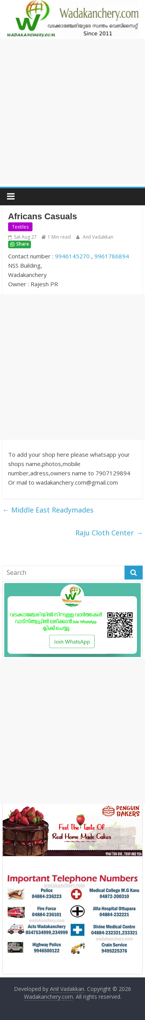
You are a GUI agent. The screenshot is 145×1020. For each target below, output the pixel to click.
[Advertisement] (72, 111)
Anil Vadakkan (97, 237)
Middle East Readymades (48, 509)
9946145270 (72, 256)
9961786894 (111, 256)
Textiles (20, 227)
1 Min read (59, 237)
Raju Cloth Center (109, 532)
